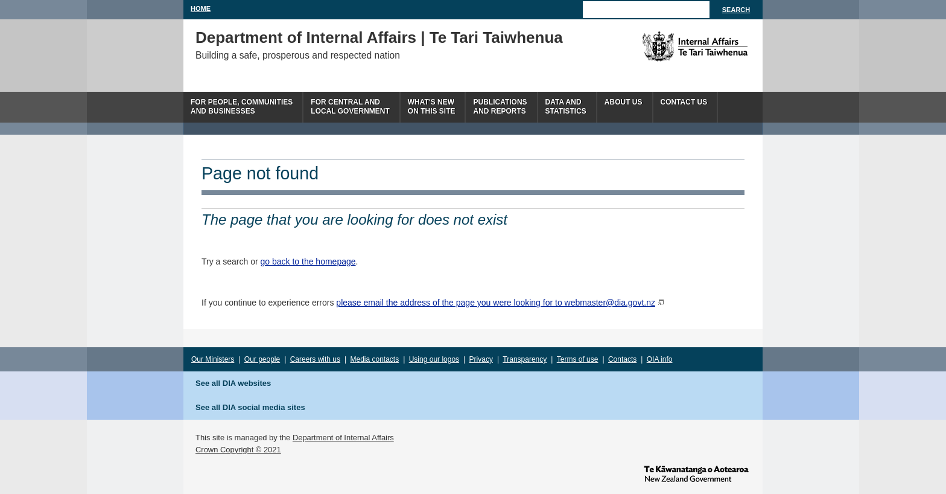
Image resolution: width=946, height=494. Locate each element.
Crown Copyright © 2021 (238, 449)
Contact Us (684, 102)
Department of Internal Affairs (343, 437)
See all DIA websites (233, 383)
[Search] (646, 9)
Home (201, 8)
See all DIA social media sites (250, 407)
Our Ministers (212, 359)
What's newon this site (432, 106)
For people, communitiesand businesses (242, 106)
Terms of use (577, 359)
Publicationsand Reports (500, 106)
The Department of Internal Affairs (668, 46)
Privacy (481, 359)
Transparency (525, 359)
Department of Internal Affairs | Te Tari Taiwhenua (379, 37)
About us (624, 102)
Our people (262, 359)
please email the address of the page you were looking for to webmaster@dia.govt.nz (495, 302)
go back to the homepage (308, 261)
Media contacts (375, 359)
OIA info (660, 359)
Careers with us (315, 359)
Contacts (622, 359)
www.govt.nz (696, 473)
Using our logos (434, 359)
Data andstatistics (565, 106)
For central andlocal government (350, 106)
